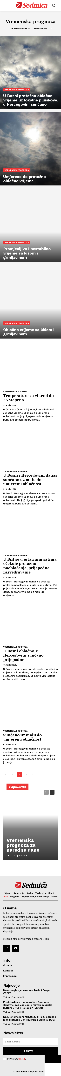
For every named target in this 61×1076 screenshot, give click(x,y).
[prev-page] (6, 774)
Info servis (40, 28)
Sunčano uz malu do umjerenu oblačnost (22, 737)
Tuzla (6, 997)
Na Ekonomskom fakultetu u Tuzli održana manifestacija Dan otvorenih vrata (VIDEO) (29, 1018)
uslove (21, 1059)
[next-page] (32, 774)
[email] (30, 1042)
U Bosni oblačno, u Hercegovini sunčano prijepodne (23, 655)
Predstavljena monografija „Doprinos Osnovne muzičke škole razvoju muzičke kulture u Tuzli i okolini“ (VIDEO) (27, 1005)
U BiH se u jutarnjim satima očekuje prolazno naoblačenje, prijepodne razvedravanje (30, 566)
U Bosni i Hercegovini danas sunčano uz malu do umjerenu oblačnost (30, 479)
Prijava (30, 1051)
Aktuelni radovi (20, 28)
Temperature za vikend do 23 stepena (28, 397)
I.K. (8, 855)
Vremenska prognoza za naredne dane (23, 845)
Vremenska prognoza (17, 89)
